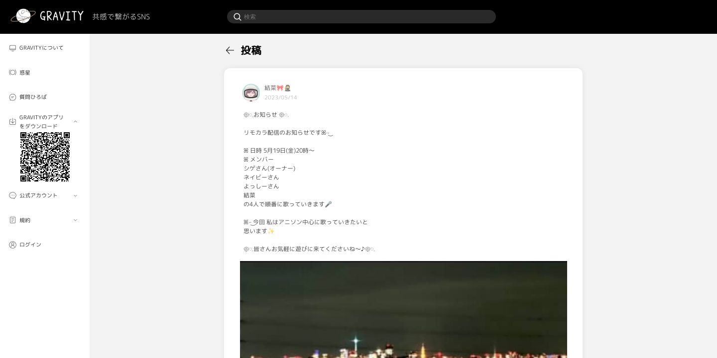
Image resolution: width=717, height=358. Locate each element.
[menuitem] (44, 47)
